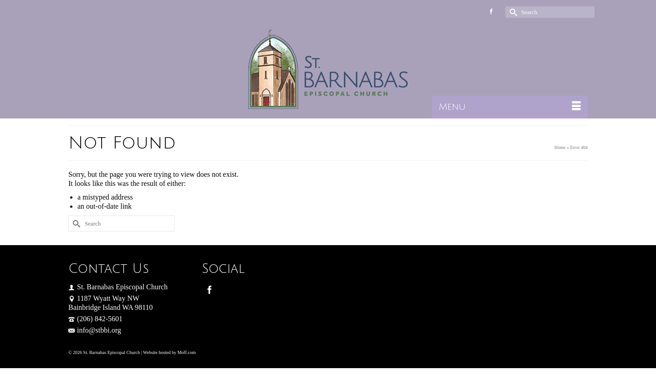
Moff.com (186, 352)
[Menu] (510, 107)
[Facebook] (209, 289)
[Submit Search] (512, 12)
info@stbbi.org (94, 330)
